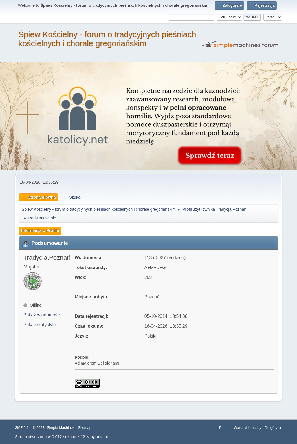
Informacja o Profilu (40, 230)
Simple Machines (61, 427)
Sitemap (84, 427)
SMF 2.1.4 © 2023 (30, 427)
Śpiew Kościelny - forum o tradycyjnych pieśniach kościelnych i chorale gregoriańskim (107, 39)
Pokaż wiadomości (42, 314)
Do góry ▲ (273, 427)
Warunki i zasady (247, 427)
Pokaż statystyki (39, 324)
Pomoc (224, 427)
